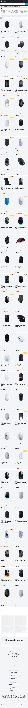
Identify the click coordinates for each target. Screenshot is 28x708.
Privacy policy (14, 665)
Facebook (12, 688)
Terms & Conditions (14, 656)
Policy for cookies (23, 704)
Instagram (12, 691)
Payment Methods (14, 663)
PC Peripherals (5, 6)
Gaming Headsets (14, 678)
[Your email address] (10, 646)
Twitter (11, 690)
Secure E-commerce (14, 666)
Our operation (14, 704)
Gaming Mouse (14, 672)
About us (14, 662)
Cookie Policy (14, 660)
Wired (19, 6)
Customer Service (14, 653)
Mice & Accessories (10, 6)
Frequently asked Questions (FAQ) (14, 654)
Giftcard (14, 668)
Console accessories (14, 675)
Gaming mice (16, 6)
